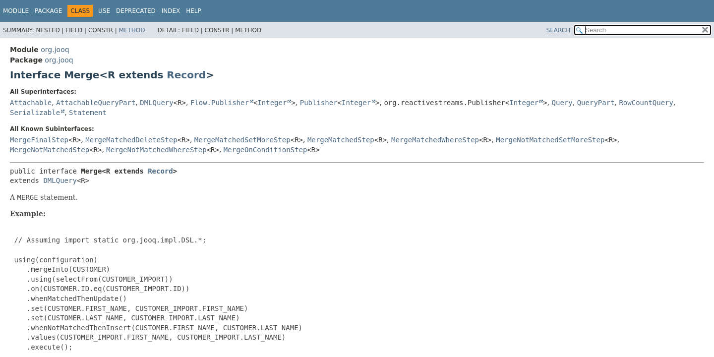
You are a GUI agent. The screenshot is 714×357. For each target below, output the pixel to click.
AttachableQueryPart (95, 103)
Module (16, 10)
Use (104, 10)
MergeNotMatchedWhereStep (156, 150)
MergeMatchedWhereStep (435, 140)
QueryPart (596, 103)
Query (562, 103)
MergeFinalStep (39, 140)
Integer (272, 103)
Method (132, 30)
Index (171, 10)
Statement (88, 113)
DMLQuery (156, 103)
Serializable (35, 113)
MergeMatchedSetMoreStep (242, 140)
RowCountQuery (646, 103)
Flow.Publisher (219, 103)
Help (193, 10)
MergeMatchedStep (340, 140)
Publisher (319, 103)
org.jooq (55, 50)
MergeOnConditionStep (265, 150)
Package (48, 10)
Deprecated (136, 10)
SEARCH (558, 30)
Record (186, 75)
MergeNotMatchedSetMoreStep (550, 140)
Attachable (31, 103)
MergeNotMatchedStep (49, 150)
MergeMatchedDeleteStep (131, 140)
